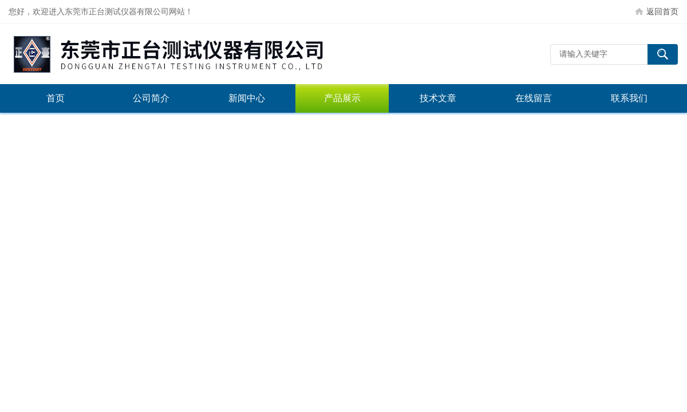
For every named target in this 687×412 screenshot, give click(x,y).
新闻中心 (246, 98)
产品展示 (342, 98)
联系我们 (629, 98)
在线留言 (533, 98)
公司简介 (151, 98)
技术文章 (438, 98)
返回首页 (662, 11)
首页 (55, 98)
